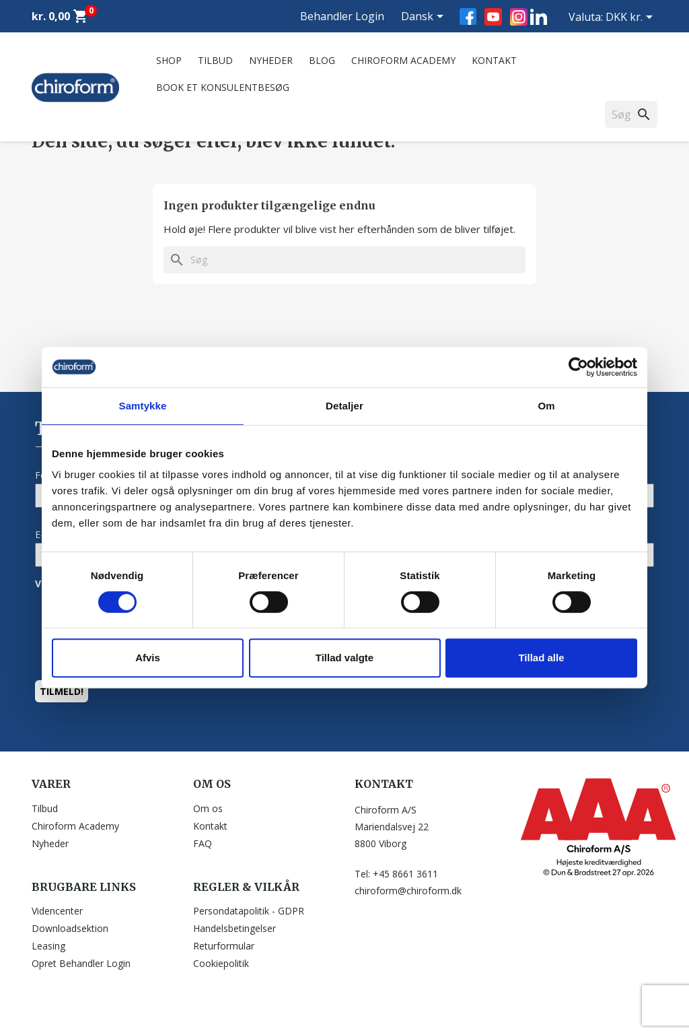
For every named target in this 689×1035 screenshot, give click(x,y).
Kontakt (494, 60)
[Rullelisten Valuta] (631, 18)
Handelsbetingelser (234, 928)
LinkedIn (538, 16)
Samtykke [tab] (143, 405)
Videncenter (57, 910)
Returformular (223, 945)
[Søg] (344, 259)
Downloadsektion (70, 928)
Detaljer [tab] (344, 405)
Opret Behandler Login (81, 963)
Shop (169, 60)
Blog (322, 60)
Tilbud (215, 60)
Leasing (48, 945)
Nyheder (271, 60)
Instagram (519, 17)
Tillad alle (541, 657)
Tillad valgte (344, 657)
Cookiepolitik (221, 963)
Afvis (147, 657)
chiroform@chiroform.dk (408, 890)
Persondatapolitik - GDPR (248, 910)
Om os (208, 808)
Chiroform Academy (403, 60)
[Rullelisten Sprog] (424, 17)
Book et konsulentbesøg (222, 87)
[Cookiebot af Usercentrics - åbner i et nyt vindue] (578, 367)
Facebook (468, 16)
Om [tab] (546, 405)
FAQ (202, 843)
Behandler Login (342, 16)
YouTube (493, 17)
